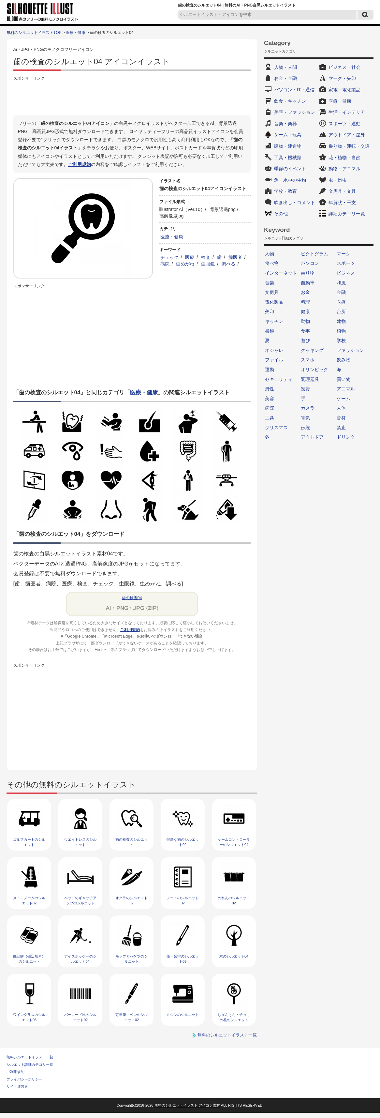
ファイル (274, 359)
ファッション (350, 350)
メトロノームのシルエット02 (29, 900)
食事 (305, 331)
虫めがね (185, 263)
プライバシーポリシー (24, 1079)
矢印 (269, 311)
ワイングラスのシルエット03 (29, 1017)
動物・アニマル (344, 168)
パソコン (310, 263)
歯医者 (235, 257)
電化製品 (274, 302)
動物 (305, 321)
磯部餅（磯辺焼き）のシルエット (29, 958)
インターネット (281, 273)
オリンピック (314, 369)
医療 (189, 257)
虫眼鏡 (208, 263)
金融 (341, 292)
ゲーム (343, 398)
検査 (205, 257)
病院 (164, 263)
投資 (305, 388)
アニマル (346, 388)
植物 (341, 331)
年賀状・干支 (342, 202)
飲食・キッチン (290, 101)
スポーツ (346, 263)
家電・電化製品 (344, 89)
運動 (269, 369)
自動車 (307, 282)
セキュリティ (278, 379)
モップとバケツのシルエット (131, 958)
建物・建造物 (287, 146)
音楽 (269, 282)
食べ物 (272, 263)
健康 (305, 311)
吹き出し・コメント (294, 202)
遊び (305, 340)
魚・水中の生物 (290, 180)
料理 (305, 302)
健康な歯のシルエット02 (183, 842)
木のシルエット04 (233, 956)
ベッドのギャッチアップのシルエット (80, 900)
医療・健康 (75, 32)
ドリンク (346, 437)
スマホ (307, 359)
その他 (281, 213)
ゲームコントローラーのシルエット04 (234, 842)
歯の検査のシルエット (131, 842)
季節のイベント (290, 168)
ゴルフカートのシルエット (29, 842)
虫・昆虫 (338, 180)
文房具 (272, 292)
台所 (341, 311)
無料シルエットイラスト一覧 (30, 1057)
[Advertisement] (132, 97)
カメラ (307, 408)
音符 (341, 417)
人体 (341, 408)
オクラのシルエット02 (131, 900)
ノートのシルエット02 (183, 900)
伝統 (305, 427)
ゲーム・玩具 (287, 134)
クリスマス (276, 427)
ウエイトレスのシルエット (80, 842)
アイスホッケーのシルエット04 (80, 958)
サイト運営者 (17, 1086)
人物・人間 (285, 67)
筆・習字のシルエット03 (183, 958)
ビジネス (346, 273)
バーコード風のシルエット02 (80, 1017)
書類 (269, 331)
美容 (269, 398)
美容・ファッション (294, 112)
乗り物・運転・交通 (349, 146)
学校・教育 (285, 191)
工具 (269, 417)
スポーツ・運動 (344, 123)
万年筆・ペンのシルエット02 (131, 1017)
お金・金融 (285, 78)
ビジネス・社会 (344, 67)
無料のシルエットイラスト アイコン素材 (187, 1105)
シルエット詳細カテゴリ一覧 (30, 1064)
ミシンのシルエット (183, 1015)
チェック (169, 257)
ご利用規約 (79, 164)
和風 (341, 282)
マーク (343, 253)
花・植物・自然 (344, 157)
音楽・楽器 (285, 123)
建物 (341, 321)
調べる (228, 263)
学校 (341, 340)
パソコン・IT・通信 (294, 89)
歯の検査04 (132, 598)
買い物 (343, 379)
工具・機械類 (287, 157)
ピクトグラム (314, 253)
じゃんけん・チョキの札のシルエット (234, 1017)
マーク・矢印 (342, 78)
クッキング (312, 350)
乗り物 (307, 273)
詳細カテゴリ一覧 (347, 213)
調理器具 (310, 379)
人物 (269, 253)
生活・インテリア (347, 112)
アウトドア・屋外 (347, 134)
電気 (305, 417)
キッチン (274, 321)
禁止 (341, 427)
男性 (269, 388)
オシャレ (274, 350)
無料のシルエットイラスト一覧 (227, 1035)
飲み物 (343, 359)
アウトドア (312, 437)
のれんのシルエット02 (234, 900)
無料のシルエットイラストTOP (34, 32)
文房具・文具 (342, 191)
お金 (305, 292)
